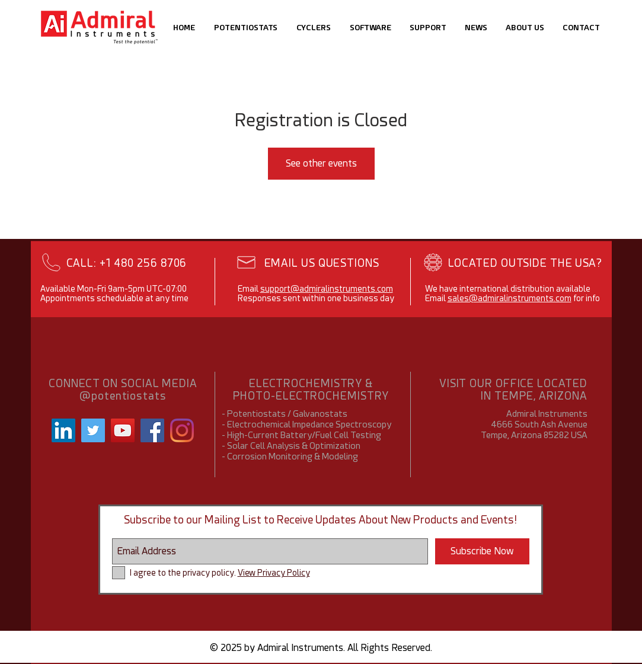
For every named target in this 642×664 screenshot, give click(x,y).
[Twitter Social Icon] (93, 430)
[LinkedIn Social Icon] (63, 430)
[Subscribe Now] (482, 551)
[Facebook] (152, 430)
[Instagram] (182, 430)
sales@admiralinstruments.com (509, 298)
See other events (321, 163)
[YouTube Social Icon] (123, 430)
